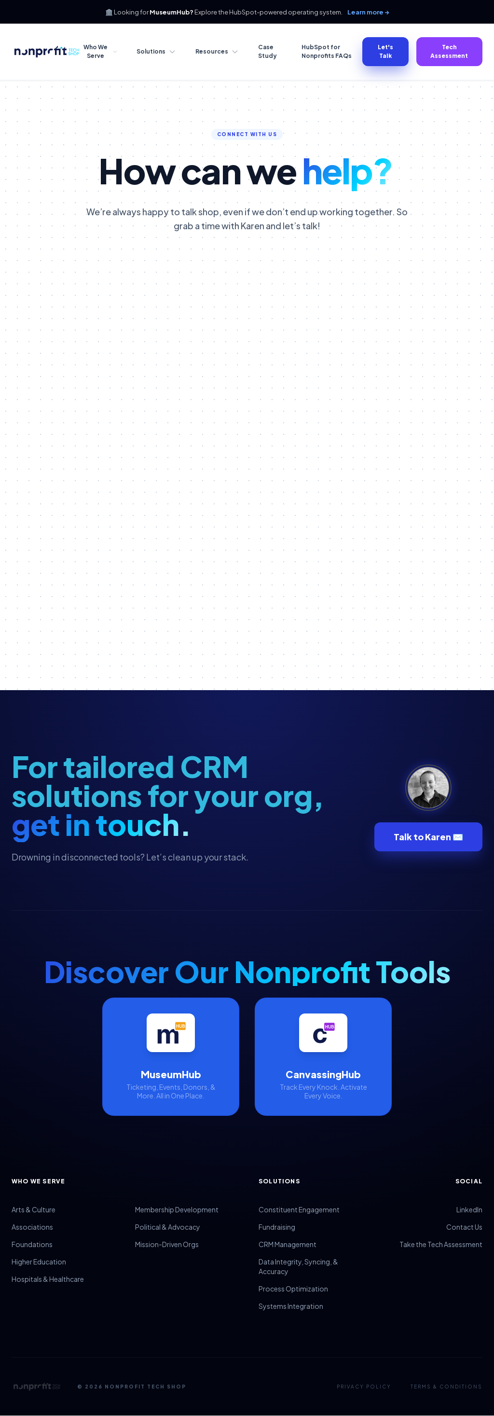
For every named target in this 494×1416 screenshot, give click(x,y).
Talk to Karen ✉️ (428, 836)
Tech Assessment (449, 51)
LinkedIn (469, 1209)
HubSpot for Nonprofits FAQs (327, 51)
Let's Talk (385, 51)
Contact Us (464, 1226)
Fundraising (277, 1226)
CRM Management (287, 1244)
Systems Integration (291, 1306)
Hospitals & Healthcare (48, 1279)
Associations (32, 1226)
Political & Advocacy (167, 1226)
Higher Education (39, 1261)
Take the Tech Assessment (440, 1244)
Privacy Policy (364, 1386)
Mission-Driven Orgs (167, 1244)
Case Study (267, 51)
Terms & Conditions (446, 1386)
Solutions (156, 52)
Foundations (32, 1244)
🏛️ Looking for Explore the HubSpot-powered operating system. (247, 12)
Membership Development (177, 1209)
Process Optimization (293, 1288)
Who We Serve (100, 51)
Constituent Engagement (299, 1209)
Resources (217, 52)
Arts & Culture (33, 1209)
